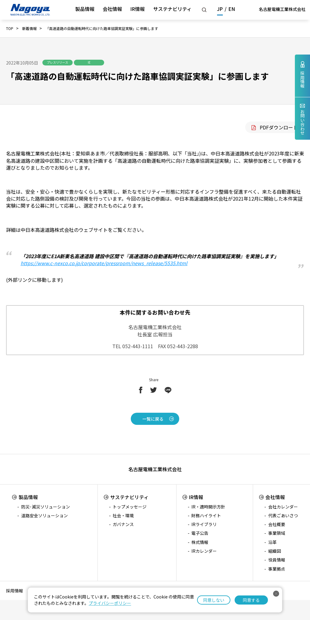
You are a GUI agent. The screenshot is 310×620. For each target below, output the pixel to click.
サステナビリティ (172, 8)
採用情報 (14, 591)
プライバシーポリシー (110, 603)
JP (220, 8)
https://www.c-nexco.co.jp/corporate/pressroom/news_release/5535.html (104, 263)
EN (231, 8)
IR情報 (137, 8)
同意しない (213, 600)
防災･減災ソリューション (45, 507)
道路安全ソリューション (44, 515)
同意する (251, 600)
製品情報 (84, 8)
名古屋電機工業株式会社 (282, 9)
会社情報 (112, 8)
